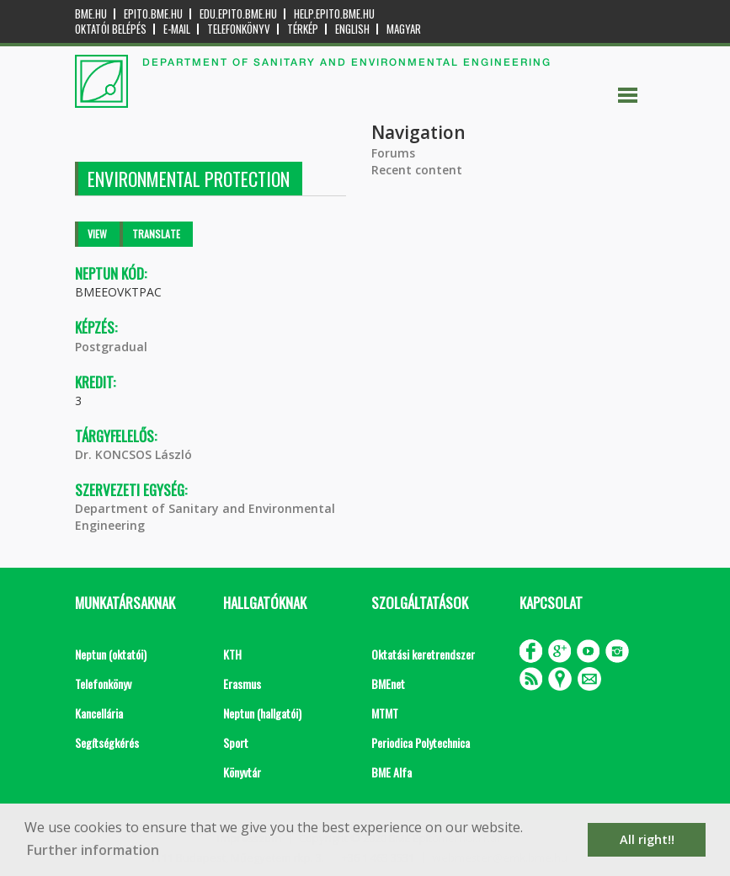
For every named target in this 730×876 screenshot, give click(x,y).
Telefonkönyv (238, 29)
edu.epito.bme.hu (238, 13)
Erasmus (242, 683)
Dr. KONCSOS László (133, 454)
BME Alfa (391, 772)
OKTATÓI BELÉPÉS (111, 29)
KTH (232, 654)
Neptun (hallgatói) (262, 713)
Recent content (416, 170)
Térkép (302, 29)
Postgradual (111, 347)
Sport (235, 742)
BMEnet (388, 683)
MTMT (384, 713)
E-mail (176, 29)
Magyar (403, 29)
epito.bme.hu (153, 13)
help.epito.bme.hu (334, 13)
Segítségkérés (107, 742)
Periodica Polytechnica (420, 742)
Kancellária (99, 713)
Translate (156, 234)
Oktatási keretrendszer (423, 654)
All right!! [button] (647, 839)
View (97, 234)
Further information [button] (93, 850)
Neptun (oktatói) (111, 654)
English (352, 29)
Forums (393, 153)
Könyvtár (242, 772)
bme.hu (91, 13)
